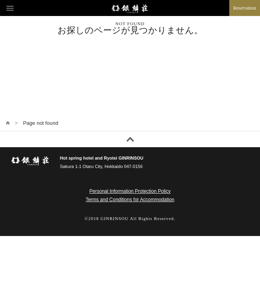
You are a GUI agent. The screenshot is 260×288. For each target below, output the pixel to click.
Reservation (244, 8)
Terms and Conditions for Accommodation (129, 199)
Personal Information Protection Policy (130, 191)
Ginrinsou (130, 9)
